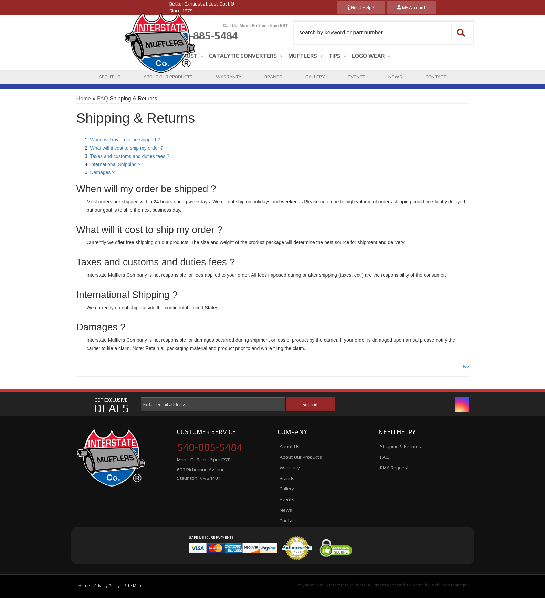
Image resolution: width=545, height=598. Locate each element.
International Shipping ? (115, 164)
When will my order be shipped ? (125, 139)
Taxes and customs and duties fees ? (129, 156)
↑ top (464, 366)
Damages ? (102, 172)
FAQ (102, 99)
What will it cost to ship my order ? (126, 148)
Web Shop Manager (449, 585)
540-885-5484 (209, 447)
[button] (383, 32)
